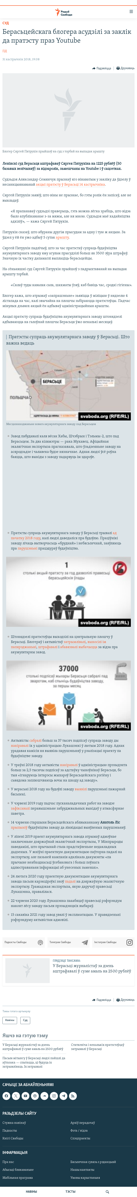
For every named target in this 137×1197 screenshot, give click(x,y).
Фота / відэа (79, 1130)
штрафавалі (48, 647)
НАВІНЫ (31, 1192)
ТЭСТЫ (70, 1192)
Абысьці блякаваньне (18, 1170)
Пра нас (8, 1162)
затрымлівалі (74, 642)
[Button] (101, 68)
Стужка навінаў (14, 1123)
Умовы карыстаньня (85, 1177)
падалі (70, 882)
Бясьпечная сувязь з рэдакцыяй (93, 1162)
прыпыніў (19, 828)
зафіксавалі (20, 809)
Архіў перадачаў (82, 1123)
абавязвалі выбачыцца (78, 647)
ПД (4, 51)
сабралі (35, 741)
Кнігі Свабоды (12, 1138)
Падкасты (9, 1130)
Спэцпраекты (80, 1138)
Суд (5, 23)
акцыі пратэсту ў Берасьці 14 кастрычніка (70, 185)
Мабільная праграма (17, 1177)
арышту (62, 238)
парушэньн (27, 549)
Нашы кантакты (82, 1170)
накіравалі (20, 746)
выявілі (81, 789)
